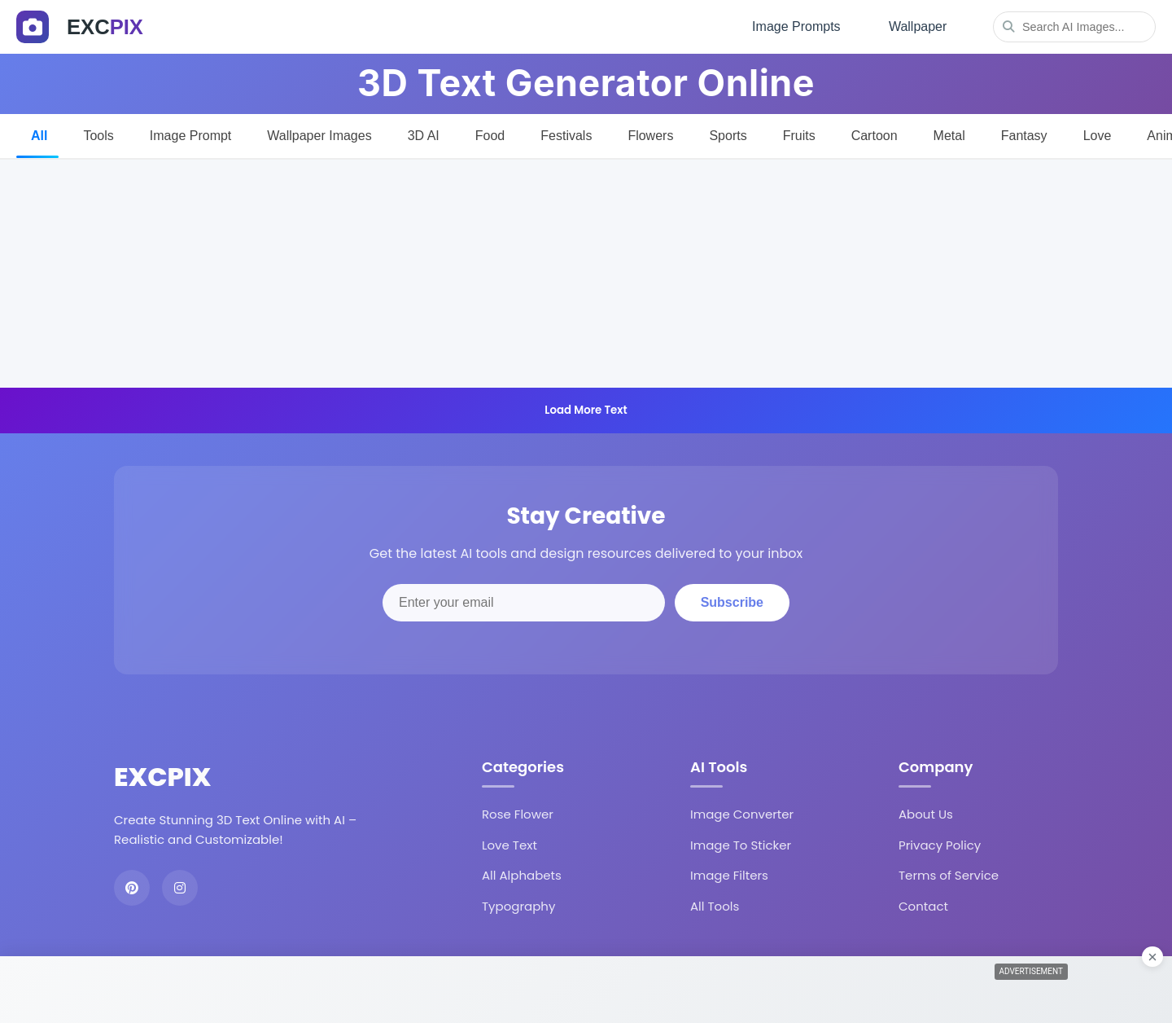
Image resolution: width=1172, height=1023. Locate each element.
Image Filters (729, 871)
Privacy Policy (940, 841)
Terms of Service (949, 871)
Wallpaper (916, 25)
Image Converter (742, 810)
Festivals (566, 131)
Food (490, 131)
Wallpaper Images (319, 131)
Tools (98, 131)
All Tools (714, 902)
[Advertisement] (586, 270)
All (39, 131)
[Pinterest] (132, 884)
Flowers (650, 131)
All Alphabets (522, 871)
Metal (949, 131)
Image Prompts (790, 25)
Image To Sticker (740, 841)
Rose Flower (517, 810)
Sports (727, 131)
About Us (926, 810)
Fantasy (1024, 131)
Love (1097, 131)
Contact (923, 902)
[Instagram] (180, 884)
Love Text (509, 841)
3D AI (424, 131)
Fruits (799, 131)
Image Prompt (190, 131)
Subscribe (732, 599)
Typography (518, 902)
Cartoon (874, 131)
